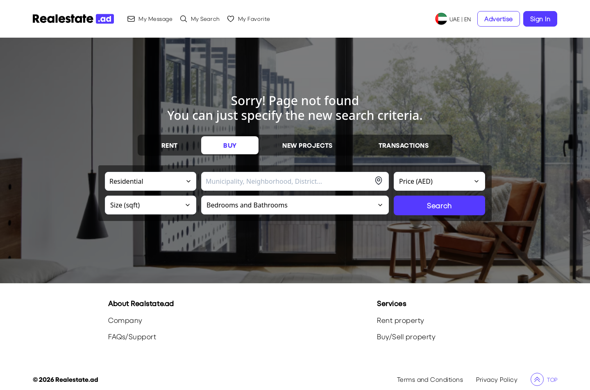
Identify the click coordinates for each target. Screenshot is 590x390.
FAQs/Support (132, 336)
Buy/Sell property (406, 336)
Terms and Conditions (430, 379)
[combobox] (289, 181)
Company (125, 320)
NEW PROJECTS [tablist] (307, 145)
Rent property (400, 320)
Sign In (540, 19)
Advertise (498, 19)
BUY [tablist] (229, 145)
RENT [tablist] (169, 145)
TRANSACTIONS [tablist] (404, 145)
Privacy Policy (496, 379)
